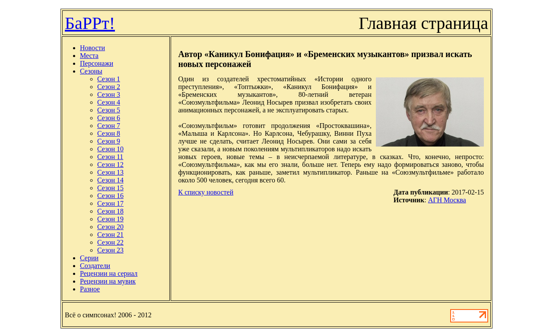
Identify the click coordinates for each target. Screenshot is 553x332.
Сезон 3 (108, 94)
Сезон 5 (108, 110)
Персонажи (96, 63)
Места (89, 55)
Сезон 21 (110, 234)
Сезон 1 (108, 79)
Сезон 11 (110, 156)
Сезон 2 (108, 86)
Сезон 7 (108, 125)
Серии (89, 258)
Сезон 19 (110, 219)
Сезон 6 (108, 117)
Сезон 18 (110, 211)
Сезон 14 (110, 180)
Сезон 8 (108, 133)
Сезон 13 (110, 172)
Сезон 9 (108, 141)
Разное (90, 289)
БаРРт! (90, 23)
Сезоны (91, 71)
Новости (92, 47)
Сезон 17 (110, 203)
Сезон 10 (110, 149)
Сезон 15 (110, 188)
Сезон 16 (110, 195)
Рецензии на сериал (108, 273)
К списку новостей (205, 192)
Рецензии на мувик (108, 281)
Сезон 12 (110, 164)
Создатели (95, 265)
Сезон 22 (110, 242)
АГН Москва (447, 200)
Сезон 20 (110, 226)
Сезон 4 (108, 102)
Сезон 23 (110, 250)
